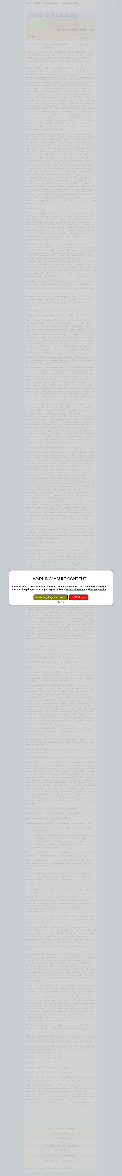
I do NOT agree (79, 597)
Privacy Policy (98, 589)
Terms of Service (75, 589)
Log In (61, 602)
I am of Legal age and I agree (50, 597)
